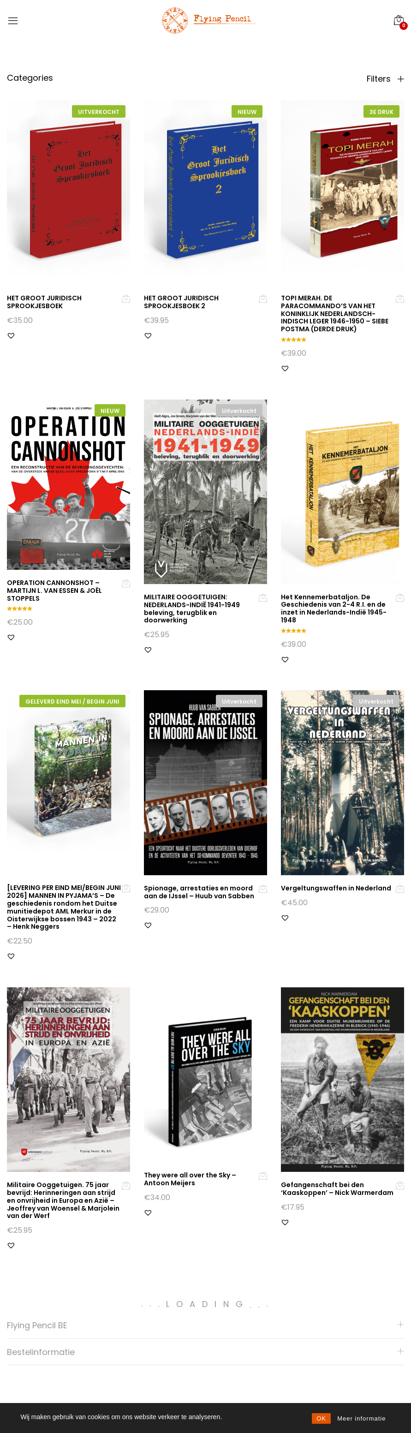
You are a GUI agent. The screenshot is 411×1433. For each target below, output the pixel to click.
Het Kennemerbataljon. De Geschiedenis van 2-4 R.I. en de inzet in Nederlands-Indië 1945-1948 (334, 608)
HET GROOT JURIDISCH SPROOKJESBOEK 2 (181, 301)
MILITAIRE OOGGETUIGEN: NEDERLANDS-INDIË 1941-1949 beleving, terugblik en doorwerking (192, 608)
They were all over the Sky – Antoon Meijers (190, 1179)
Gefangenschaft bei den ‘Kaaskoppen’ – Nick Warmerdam (337, 1188)
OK (321, 1418)
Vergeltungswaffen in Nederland (336, 888)
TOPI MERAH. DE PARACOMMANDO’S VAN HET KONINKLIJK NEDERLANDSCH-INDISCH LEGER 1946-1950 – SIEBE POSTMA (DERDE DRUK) (334, 313)
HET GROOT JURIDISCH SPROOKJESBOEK (44, 301)
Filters (385, 79)
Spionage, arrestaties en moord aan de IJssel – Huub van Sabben (199, 892)
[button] (11, 335)
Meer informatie (361, 1418)
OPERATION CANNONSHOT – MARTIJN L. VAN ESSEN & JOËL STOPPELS (54, 590)
